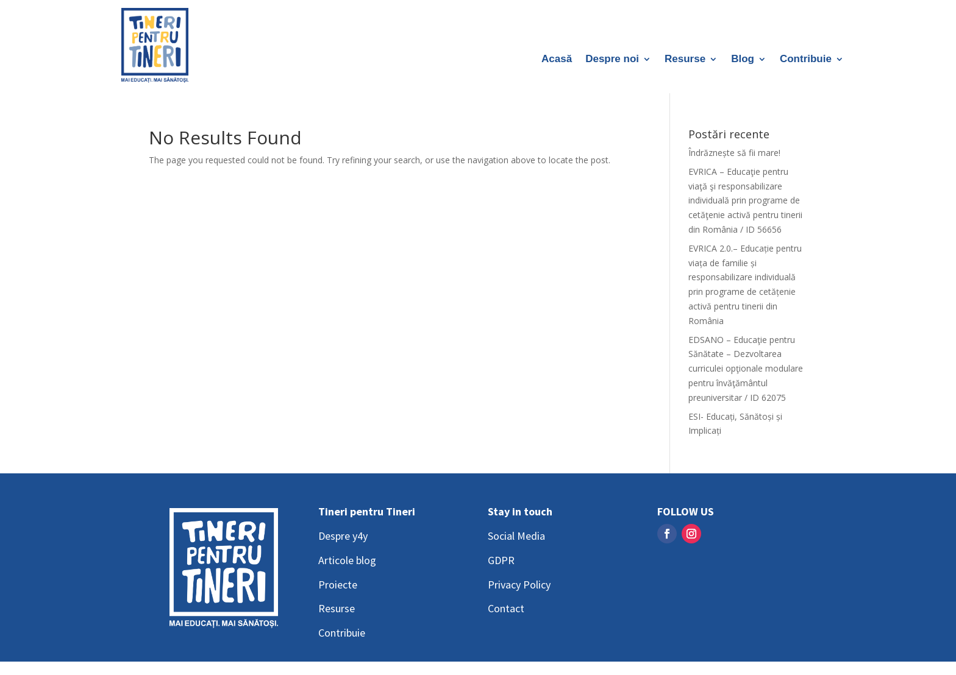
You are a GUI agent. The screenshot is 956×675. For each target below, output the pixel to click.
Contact (506, 608)
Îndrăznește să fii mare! (734, 152)
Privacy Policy (519, 585)
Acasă (556, 60)
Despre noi (612, 60)
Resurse (685, 60)
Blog (742, 60)
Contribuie (806, 60)
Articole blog (347, 560)
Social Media (516, 536)
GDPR (501, 560)
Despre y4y (343, 536)
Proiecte (337, 585)
